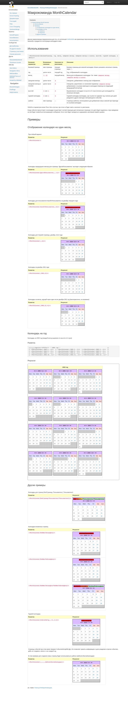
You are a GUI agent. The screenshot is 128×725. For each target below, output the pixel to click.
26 (76, 155)
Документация (14, 18)
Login (116, 2)
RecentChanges (14, 87)
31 (82, 192)
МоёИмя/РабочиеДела (86, 559)
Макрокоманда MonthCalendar (40, 22)
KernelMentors (14, 37)
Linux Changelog (15, 26)
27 (79, 155)
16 (66, 152)
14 (82, 149)
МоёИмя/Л (77, 585)
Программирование (16, 60)
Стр (77, 498)
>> (78, 140)
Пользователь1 (88, 498)
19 (76, 152)
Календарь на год (42, 29)
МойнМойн (70, 39)
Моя (74, 498)
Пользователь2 (99, 498)
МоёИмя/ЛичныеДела (86, 532)
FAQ (11, 24)
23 (66, 155)
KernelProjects (14, 35)
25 (73, 155)
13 (79, 149)
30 (66, 158)
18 (73, 152)
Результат (42, 32)
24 (69, 155)
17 (69, 152)
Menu (109, 2)
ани (79, 498)
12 (76, 149)
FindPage (13, 89)
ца (82, 498)
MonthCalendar (62, 7)
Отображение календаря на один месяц (48, 27)
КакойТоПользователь (72, 206)
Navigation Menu (15, 71)
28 (82, 155)
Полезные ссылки (15, 62)
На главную (13, 13)
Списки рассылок (15, 54)
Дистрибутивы (14, 46)
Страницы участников (16, 51)
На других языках (15, 48)
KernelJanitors (14, 40)
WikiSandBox (14, 73)
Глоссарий (13, 21)
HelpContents (14, 92)
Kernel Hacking (14, 16)
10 (69, 149)
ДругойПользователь (73, 172)
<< (67, 140)
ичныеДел (83, 585)
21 (82, 152)
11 (73, 149)
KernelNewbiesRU (33, 7)
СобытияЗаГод (86, 619)
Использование (39, 24)
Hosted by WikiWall (15, 80)
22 (62, 155)
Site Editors (13, 68)
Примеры (37, 26)
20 (79, 152)
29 (62, 158)
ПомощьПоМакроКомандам (48, 7)
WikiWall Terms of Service (15, 76)
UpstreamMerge (14, 29)
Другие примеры (41, 34)
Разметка (42, 31)
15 (62, 152)
